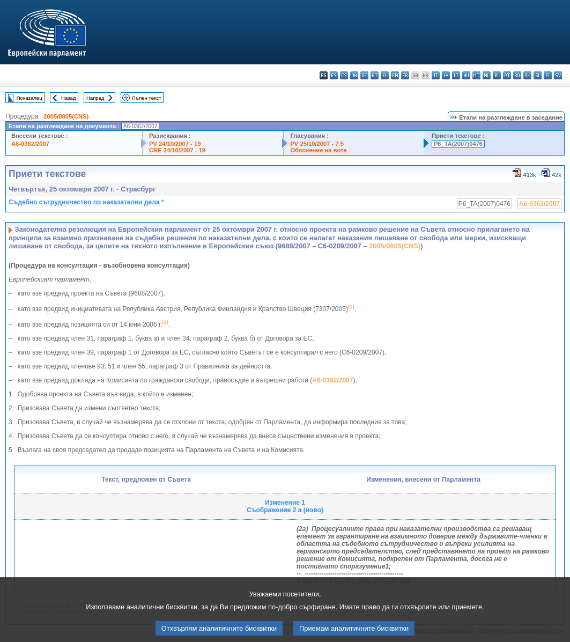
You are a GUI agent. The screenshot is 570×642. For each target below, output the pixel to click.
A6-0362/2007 (30, 144)
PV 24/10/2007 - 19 (175, 144)
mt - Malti (476, 75)
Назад (68, 98)
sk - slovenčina (527, 75)
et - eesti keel (375, 75)
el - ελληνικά (385, 75)
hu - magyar (466, 75)
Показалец (29, 98)
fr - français (405, 75)
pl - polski (497, 75)
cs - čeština (344, 75)
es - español (334, 75)
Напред (95, 98)
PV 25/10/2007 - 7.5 (317, 144)
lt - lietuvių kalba (456, 75)
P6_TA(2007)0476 (458, 144)
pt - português (507, 75)
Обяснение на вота (318, 150)
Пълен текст (146, 98)
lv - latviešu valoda (446, 75)
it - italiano (436, 75)
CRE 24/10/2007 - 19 (177, 150)
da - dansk (354, 75)
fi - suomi (548, 75)
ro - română (517, 75)
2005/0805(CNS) (65, 116)
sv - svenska (558, 75)
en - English (395, 75)
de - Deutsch (364, 75)
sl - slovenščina (538, 75)
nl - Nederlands (487, 75)
